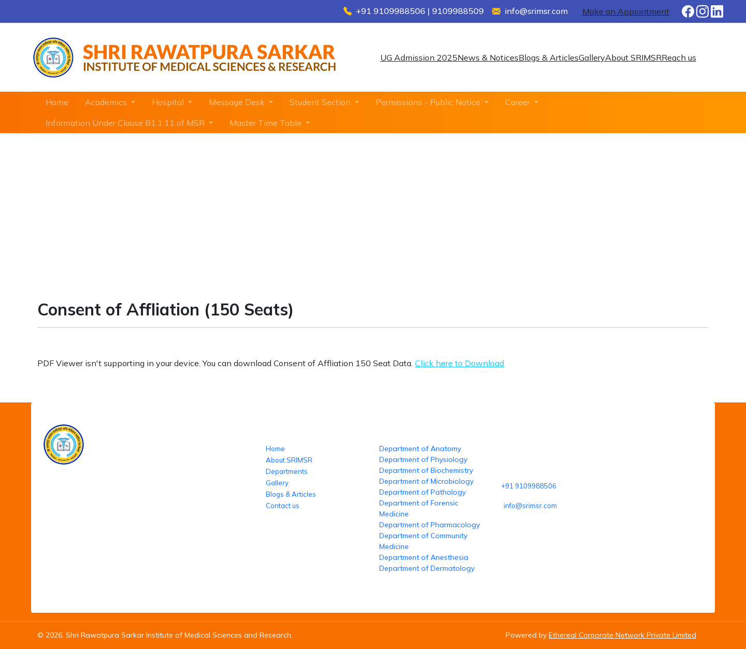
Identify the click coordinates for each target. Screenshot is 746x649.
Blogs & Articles (549, 57)
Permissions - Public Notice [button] (429, 102)
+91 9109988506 (528, 486)
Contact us (282, 505)
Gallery (592, 57)
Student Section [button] (321, 102)
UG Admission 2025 (418, 57)
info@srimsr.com (530, 505)
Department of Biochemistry (426, 470)
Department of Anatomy (420, 448)
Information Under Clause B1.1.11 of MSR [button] (126, 123)
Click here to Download (459, 363)
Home (57, 102)
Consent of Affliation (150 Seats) (244, 227)
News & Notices (488, 57)
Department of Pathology (422, 492)
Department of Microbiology (426, 481)
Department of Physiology (423, 459)
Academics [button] (107, 102)
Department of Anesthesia (423, 557)
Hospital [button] (169, 102)
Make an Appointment (625, 11)
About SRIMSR (633, 57)
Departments (287, 471)
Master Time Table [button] (266, 123)
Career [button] (518, 102)
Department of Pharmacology (429, 524)
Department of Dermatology (427, 568)
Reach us (679, 57)
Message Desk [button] (238, 102)
